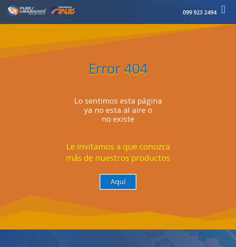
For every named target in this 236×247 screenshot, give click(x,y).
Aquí (118, 181)
